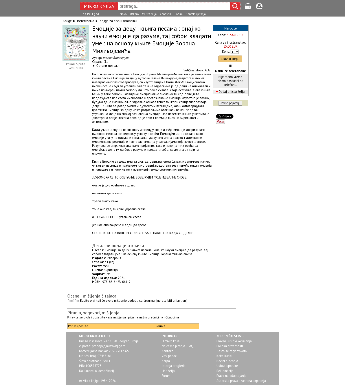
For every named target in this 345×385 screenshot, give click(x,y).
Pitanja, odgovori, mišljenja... (94, 313)
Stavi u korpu (230, 59)
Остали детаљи (107, 65)
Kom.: (226, 51)
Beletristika (85, 21)
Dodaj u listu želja (232, 91)
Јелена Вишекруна (116, 58)
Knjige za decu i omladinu (118, 21)
